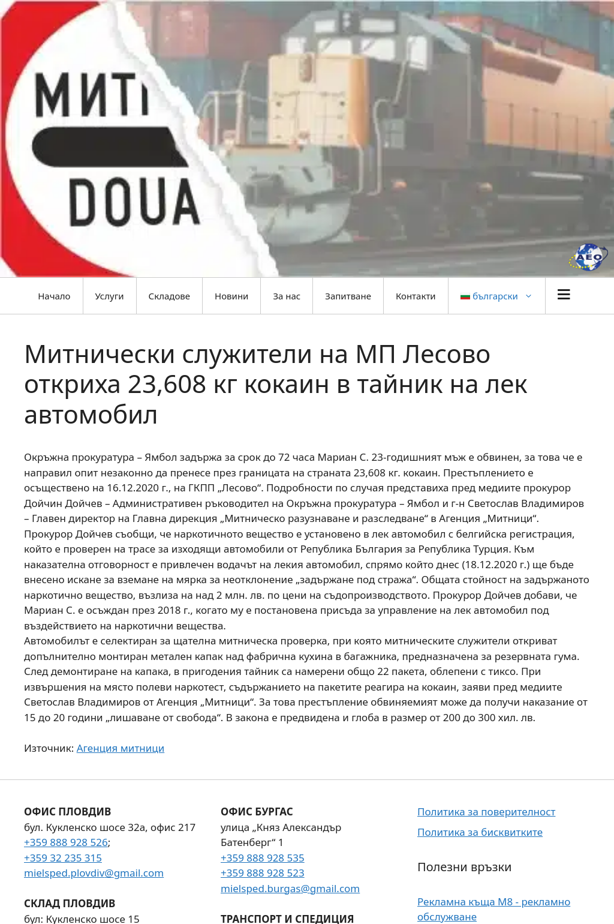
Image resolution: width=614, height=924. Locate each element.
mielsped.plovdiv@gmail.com (94, 873)
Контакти (416, 296)
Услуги (109, 296)
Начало (54, 296)
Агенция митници (121, 748)
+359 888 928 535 (263, 858)
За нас (286, 296)
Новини (231, 296)
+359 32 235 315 (63, 858)
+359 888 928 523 (263, 873)
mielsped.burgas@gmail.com (290, 888)
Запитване (348, 296)
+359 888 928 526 (66, 842)
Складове (169, 296)
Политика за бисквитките (480, 832)
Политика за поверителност (486, 811)
